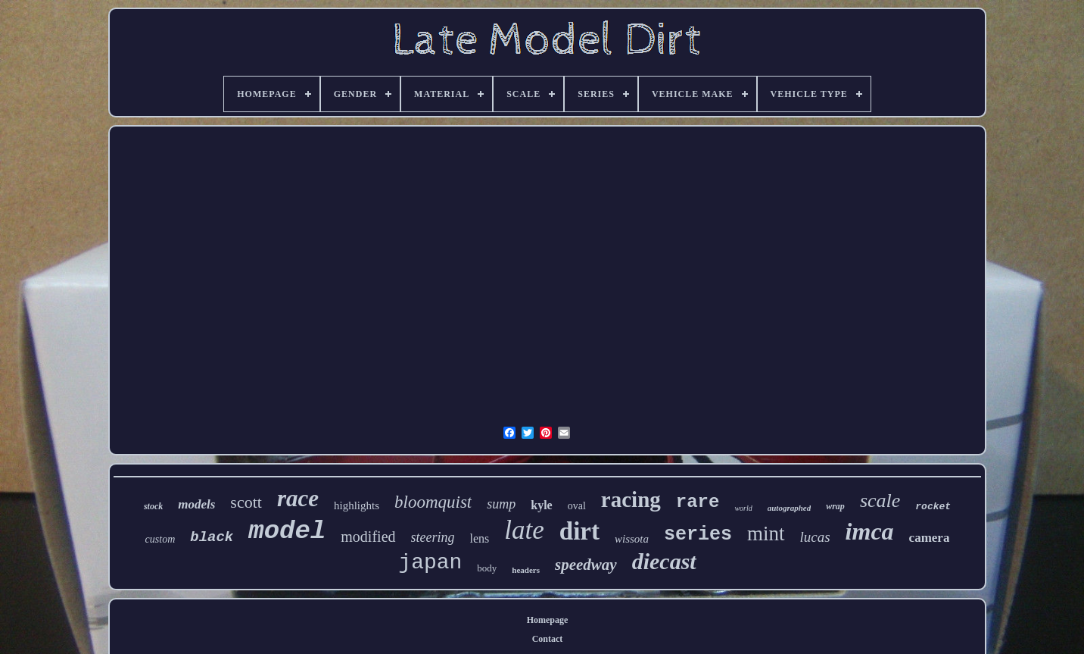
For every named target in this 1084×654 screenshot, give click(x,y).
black (211, 537)
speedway (586, 564)
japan (430, 562)
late (524, 530)
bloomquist (433, 502)
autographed (789, 507)
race (298, 498)
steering (433, 537)
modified (368, 536)
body (487, 568)
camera (929, 537)
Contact (547, 639)
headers (526, 569)
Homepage (547, 620)
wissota (632, 539)
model (287, 531)
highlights (356, 505)
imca (870, 531)
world (743, 508)
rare (698, 502)
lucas (815, 537)
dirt (579, 531)
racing (631, 499)
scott (246, 502)
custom (160, 539)
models (196, 504)
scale (880, 501)
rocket (933, 506)
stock (153, 506)
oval (577, 506)
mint (766, 533)
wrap (835, 506)
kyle (541, 505)
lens (480, 538)
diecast (664, 561)
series (698, 535)
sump (501, 504)
